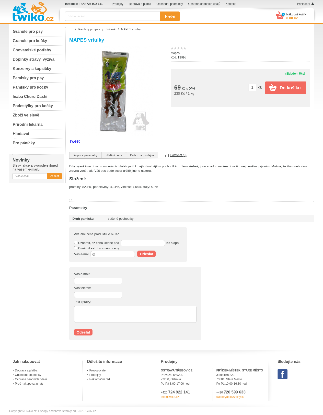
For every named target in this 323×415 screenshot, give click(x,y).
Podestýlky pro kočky (33, 106)
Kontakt (231, 4)
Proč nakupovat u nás (29, 383)
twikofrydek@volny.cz (230, 397)
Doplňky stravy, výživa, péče (34, 60)
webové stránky (61, 411)
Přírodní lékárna (28, 124)
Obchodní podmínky (170, 4)
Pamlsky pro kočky (30, 87)
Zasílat (54, 176)
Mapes (175, 53)
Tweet (74, 141)
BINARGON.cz (86, 411)
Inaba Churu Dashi (30, 96)
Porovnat (178, 155)
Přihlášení (303, 4)
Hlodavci (21, 134)
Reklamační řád (99, 379)
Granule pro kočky (30, 41)
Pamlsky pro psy (28, 78)
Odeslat (146, 254)
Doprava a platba (140, 4)
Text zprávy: (82, 302)
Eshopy (43, 411)
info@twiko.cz (170, 397)
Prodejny (117, 4)
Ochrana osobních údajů (204, 4)
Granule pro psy (28, 31)
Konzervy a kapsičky (32, 69)
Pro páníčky (24, 143)
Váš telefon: (82, 288)
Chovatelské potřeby (32, 50)
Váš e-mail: (82, 274)
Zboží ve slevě (26, 115)
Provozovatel (97, 370)
